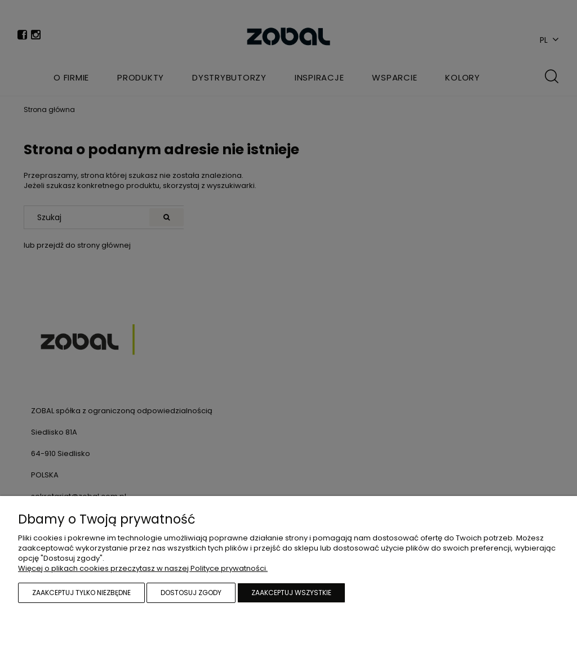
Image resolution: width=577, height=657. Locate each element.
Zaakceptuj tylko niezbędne (81, 592)
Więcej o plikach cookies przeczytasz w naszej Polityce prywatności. (143, 568)
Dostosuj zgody (191, 592)
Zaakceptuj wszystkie (291, 592)
